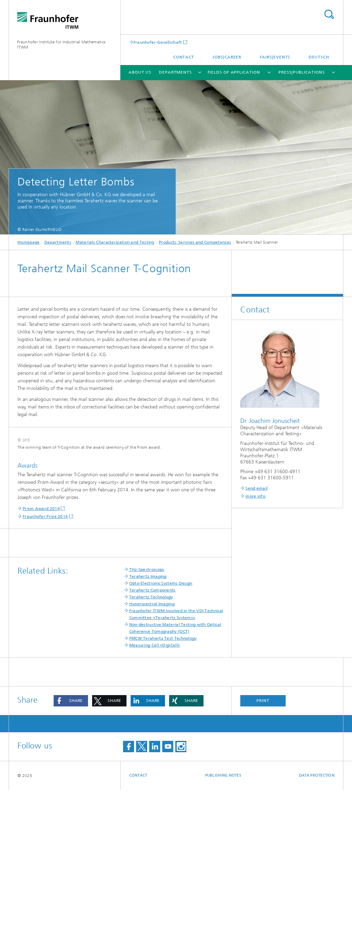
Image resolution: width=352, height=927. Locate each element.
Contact (183, 57)
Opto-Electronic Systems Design (160, 720)
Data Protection (316, 912)
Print (263, 837)
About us (140, 72)
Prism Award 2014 (41, 645)
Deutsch (319, 57)
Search (328, 14)
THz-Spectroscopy (147, 706)
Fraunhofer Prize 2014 (45, 653)
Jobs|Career (226, 57)
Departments (175, 72)
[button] (71, 837)
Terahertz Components (152, 727)
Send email (256, 488)
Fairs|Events (275, 57)
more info (255, 496)
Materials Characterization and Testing (115, 242)
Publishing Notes (223, 912)
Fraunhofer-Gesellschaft (157, 42)
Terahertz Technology (151, 734)
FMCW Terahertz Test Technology (163, 775)
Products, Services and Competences (195, 242)
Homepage (29, 242)
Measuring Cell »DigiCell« (154, 782)
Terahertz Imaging (148, 713)
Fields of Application (234, 72)
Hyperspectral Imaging (152, 740)
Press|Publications (301, 72)
